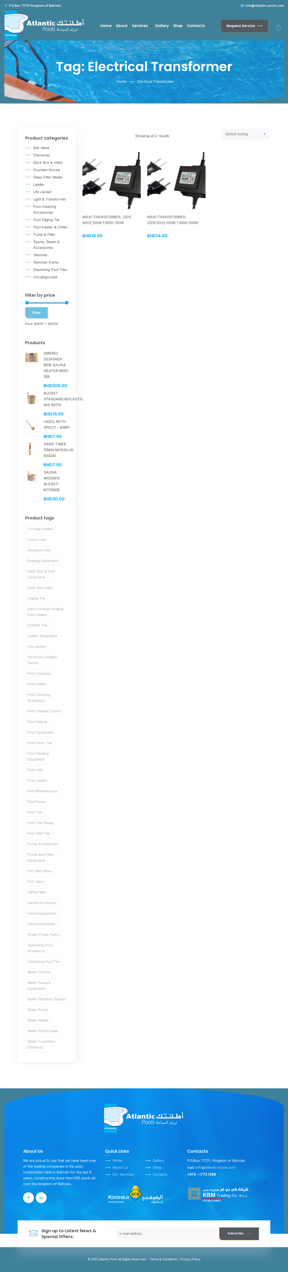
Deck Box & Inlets (47, 162)
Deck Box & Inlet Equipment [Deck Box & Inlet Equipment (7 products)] (41, 574)
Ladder (38, 184)
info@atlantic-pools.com (264, 5)
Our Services (123, 1174)
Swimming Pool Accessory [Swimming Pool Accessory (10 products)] (40, 948)
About (122, 25)
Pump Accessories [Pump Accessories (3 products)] (42, 844)
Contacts (196, 25)
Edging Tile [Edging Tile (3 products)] (36, 598)
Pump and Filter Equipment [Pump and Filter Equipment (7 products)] (40, 857)
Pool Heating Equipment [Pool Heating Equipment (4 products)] (38, 756)
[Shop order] (246, 134)
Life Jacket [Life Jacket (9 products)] (36, 646)
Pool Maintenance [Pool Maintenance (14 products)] (42, 791)
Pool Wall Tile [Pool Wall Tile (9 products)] (38, 833)
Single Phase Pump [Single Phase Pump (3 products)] (43, 934)
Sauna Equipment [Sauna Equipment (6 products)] (41, 913)
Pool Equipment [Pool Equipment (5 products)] (40, 732)
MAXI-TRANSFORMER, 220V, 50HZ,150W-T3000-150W (107, 220)
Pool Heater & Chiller (50, 227)
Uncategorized (45, 277)
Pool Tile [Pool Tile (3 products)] (34, 812)
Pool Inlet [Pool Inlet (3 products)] (35, 770)
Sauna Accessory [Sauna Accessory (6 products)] (42, 903)
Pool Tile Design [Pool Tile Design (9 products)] (40, 823)
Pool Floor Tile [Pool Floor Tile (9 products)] (39, 743)
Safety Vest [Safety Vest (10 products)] (36, 892)
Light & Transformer (49, 199)
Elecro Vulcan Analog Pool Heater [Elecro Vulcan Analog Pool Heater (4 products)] (45, 612)
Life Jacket (42, 192)
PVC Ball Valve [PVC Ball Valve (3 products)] (39, 871)
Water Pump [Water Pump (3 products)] (37, 1010)
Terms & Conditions (163, 1259)
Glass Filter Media (47, 177)
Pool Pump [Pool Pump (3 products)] (36, 801)
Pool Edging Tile (46, 220)
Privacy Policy (190, 1259)
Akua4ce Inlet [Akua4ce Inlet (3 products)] (39, 550)
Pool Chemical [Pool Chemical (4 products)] (39, 673)
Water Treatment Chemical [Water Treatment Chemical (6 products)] (41, 1044)
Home (106, 25)
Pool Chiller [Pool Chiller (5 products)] (36, 684)
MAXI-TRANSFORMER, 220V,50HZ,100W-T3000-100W (172, 220)
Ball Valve (41, 148)
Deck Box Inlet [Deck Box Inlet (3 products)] (39, 588)
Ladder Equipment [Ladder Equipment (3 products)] (42, 636)
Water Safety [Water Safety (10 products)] (38, 1020)
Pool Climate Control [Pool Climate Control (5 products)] (44, 711)
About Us (120, 1167)
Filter (36, 313)
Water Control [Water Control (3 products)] (39, 972)
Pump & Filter (44, 234)
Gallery (162, 25)
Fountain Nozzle (46, 170)
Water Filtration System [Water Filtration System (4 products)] (46, 999)
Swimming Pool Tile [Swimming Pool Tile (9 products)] (43, 961)
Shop (178, 25)
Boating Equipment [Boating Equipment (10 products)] (42, 561)
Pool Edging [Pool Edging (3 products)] (37, 722)
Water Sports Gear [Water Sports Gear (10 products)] (42, 1031)
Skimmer (40, 255)
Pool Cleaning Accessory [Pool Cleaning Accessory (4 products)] (38, 698)
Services (140, 25)
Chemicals (41, 155)
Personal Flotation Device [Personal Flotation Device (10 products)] (42, 660)
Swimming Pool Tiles (50, 269)
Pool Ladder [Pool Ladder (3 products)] (37, 780)
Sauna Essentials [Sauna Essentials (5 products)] (41, 924)
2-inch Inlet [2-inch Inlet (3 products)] (36, 539)
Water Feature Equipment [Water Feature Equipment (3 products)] (39, 986)
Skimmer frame (46, 262)
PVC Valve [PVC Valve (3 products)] (35, 881)
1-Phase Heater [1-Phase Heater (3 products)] (40, 529)
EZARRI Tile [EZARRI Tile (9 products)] (37, 625)
